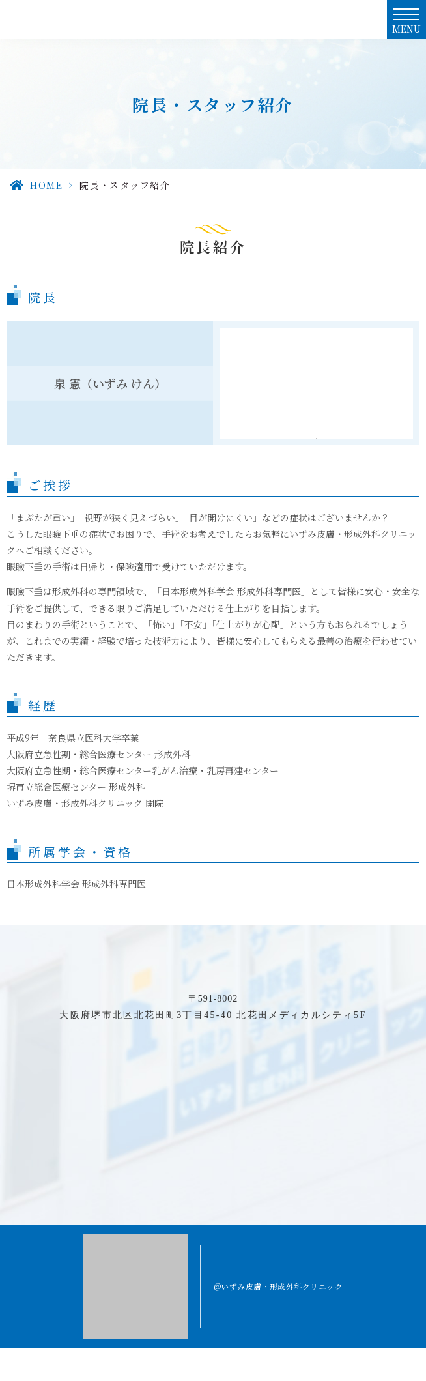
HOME (46, 185)
